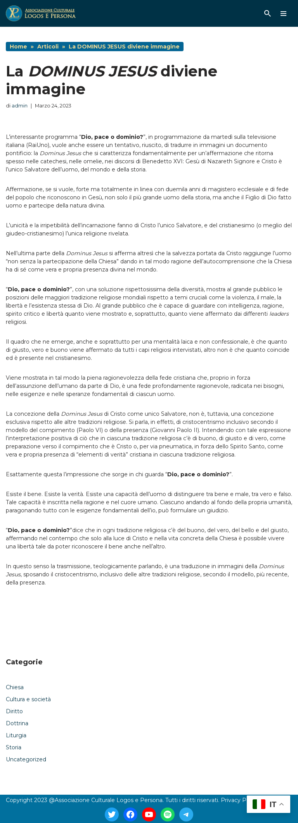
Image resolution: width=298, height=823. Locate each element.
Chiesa (15, 687)
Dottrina (17, 723)
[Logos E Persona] (41, 13)
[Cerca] (267, 13)
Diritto (14, 711)
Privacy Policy (239, 800)
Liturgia (16, 735)
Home (18, 46)
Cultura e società (28, 699)
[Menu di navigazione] (283, 13)
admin (20, 106)
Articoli (48, 46)
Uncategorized (26, 759)
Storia (13, 747)
